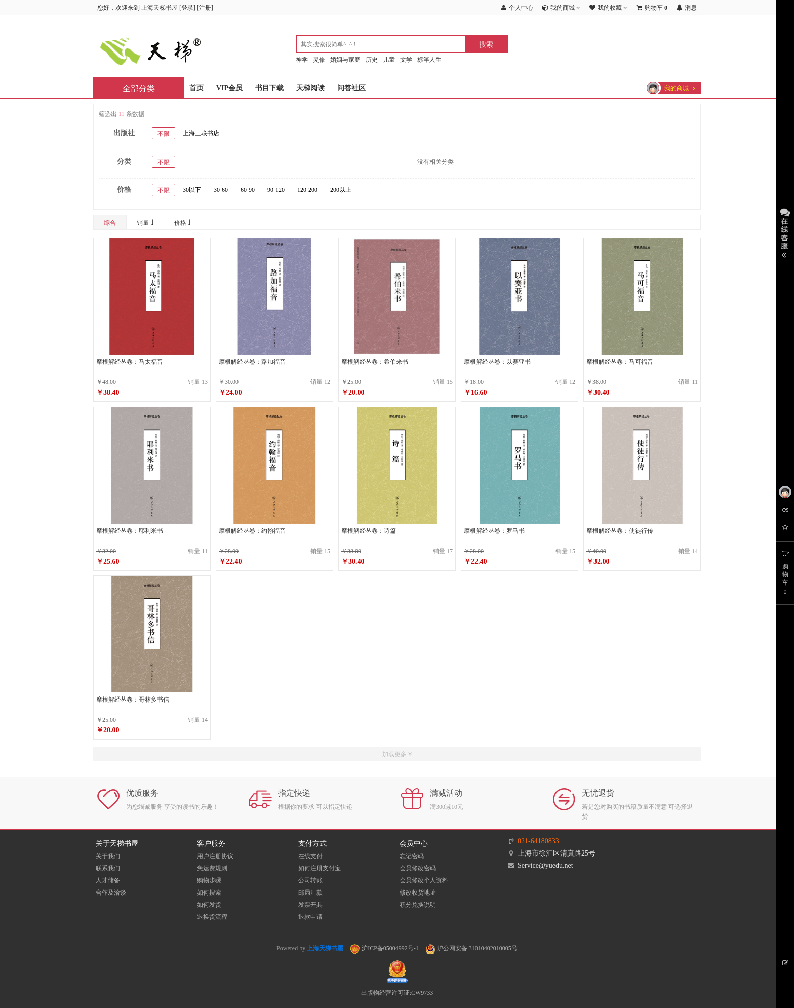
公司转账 (310, 880)
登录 (187, 7)
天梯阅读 (310, 88)
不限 (163, 133)
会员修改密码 (418, 868)
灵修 (319, 59)
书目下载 (269, 88)
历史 (372, 59)
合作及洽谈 (111, 892)
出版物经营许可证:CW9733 (397, 992)
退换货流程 (212, 916)
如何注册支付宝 (319, 868)
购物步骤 (209, 880)
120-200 (307, 189)
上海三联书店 (201, 133)
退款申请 (310, 916)
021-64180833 (538, 841)
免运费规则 (212, 868)
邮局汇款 (310, 892)
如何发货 (209, 904)
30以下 (192, 189)
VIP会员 (229, 88)
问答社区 (351, 88)
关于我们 (108, 856)
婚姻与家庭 (345, 59)
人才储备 (108, 880)
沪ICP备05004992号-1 (384, 948)
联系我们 (108, 868)
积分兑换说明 (418, 904)
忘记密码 (412, 856)
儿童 (389, 59)
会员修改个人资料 (424, 880)
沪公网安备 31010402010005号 (471, 948)
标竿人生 (429, 59)
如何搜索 (209, 892)
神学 (302, 59)
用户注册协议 (215, 856)
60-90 (248, 189)
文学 (406, 59)
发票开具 (310, 904)
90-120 (276, 189)
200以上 (340, 189)
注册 (205, 7)
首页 (196, 88)
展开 (785, 232)
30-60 (221, 189)
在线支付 (310, 856)
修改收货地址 (418, 892)
